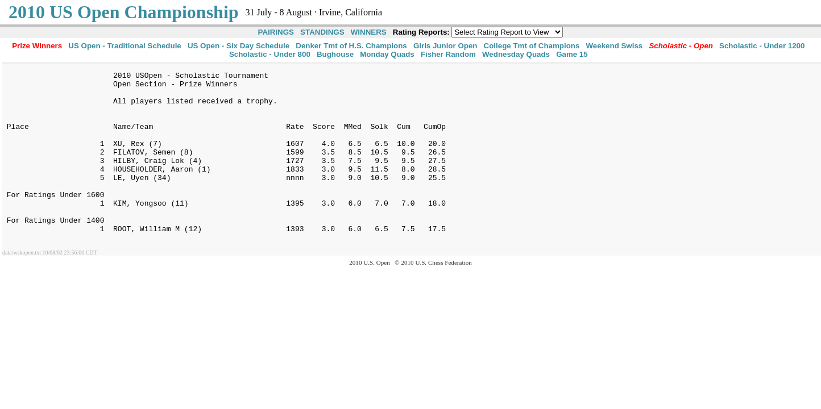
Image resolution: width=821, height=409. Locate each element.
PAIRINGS (276, 32)
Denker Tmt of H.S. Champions (351, 45)
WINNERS (369, 32)
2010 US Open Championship (124, 12)
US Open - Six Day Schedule (238, 45)
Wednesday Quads (516, 54)
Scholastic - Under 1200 (762, 45)
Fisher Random (448, 54)
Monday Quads (387, 54)
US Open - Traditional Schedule (124, 45)
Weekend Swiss (614, 45)
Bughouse (335, 54)
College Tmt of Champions (532, 45)
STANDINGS (322, 32)
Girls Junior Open (445, 45)
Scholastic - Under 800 (269, 54)
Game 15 (572, 54)
